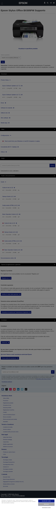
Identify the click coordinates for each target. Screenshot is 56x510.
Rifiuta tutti (46, 504)
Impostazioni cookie (46, 507)
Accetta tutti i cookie (46, 500)
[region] (28, 504)
